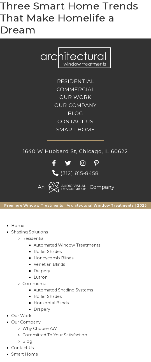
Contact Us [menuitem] (22, 347)
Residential (75, 81)
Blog (75, 113)
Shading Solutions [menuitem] (29, 232)
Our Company (75, 105)
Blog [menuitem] (27, 341)
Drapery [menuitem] (42, 270)
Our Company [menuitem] (26, 322)
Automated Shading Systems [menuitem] (63, 290)
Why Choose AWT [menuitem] (40, 328)
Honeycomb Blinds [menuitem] (53, 257)
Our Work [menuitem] (21, 315)
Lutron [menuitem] (41, 277)
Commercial (76, 89)
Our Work (75, 97)
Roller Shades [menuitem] (48, 251)
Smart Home (75, 130)
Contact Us (75, 122)
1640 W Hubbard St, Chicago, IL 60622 (75, 151)
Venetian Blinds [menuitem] (49, 264)
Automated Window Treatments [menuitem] (67, 245)
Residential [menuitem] (33, 238)
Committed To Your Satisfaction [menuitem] (54, 334)
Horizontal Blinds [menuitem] (51, 302)
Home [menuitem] (17, 225)
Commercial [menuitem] (35, 283)
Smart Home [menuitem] (24, 354)
